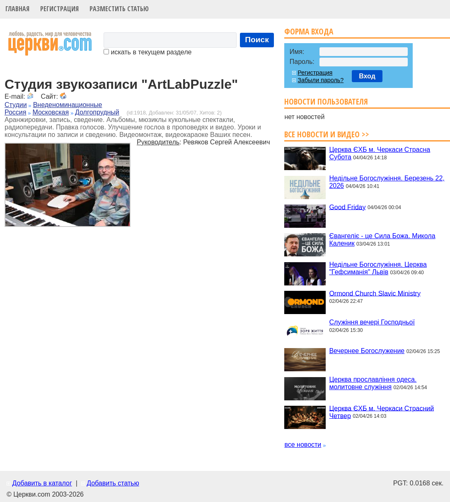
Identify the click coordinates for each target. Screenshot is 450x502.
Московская (50, 112)
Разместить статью (119, 8)
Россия (15, 112)
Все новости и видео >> (326, 134)
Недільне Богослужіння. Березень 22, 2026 (386, 182)
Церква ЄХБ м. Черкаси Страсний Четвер (381, 412)
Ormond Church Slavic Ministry (375, 293)
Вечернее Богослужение (366, 350)
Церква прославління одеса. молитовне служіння (372, 383)
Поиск (257, 39)
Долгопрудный (97, 112)
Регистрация (59, 8)
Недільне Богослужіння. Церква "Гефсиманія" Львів (377, 268)
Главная (17, 8)
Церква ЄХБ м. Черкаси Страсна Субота (379, 153)
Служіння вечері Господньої (371, 322)
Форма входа (308, 31)
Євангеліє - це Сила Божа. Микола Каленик (382, 239)
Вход (367, 76)
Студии (16, 104)
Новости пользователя (326, 101)
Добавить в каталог (42, 483)
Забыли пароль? (321, 80)
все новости (302, 444)
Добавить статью (113, 483)
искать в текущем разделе (147, 52)
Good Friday (347, 206)
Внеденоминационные (67, 104)
